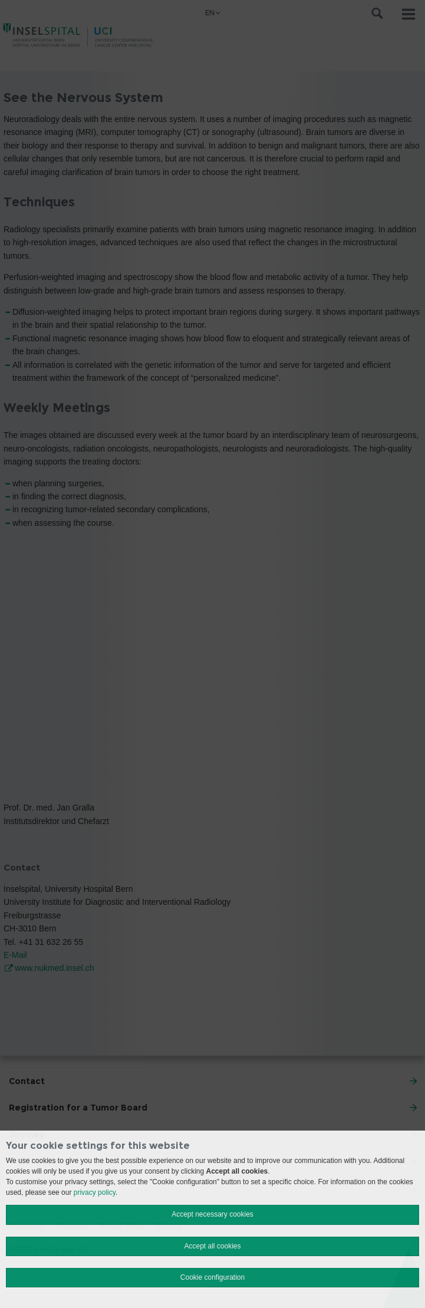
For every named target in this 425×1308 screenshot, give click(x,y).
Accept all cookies (212, 1246)
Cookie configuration (212, 1277)
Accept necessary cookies (212, 1214)
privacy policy (95, 1192)
